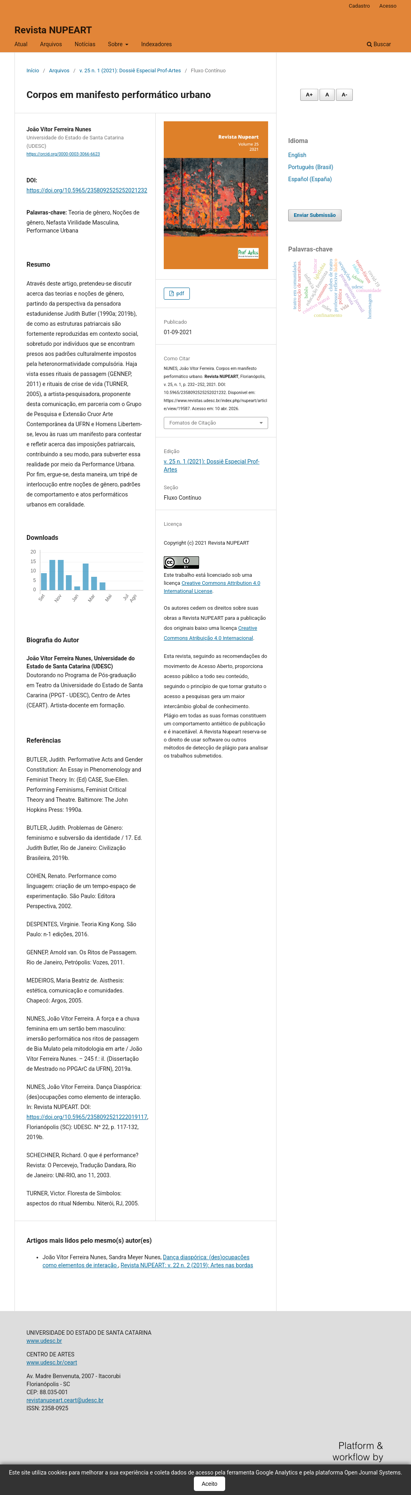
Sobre (116, 44)
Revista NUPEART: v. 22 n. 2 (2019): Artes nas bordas (187, 1265)
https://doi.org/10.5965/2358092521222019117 (86, 1117)
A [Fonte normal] (327, 95)
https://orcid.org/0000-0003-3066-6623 (63, 154)
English (297, 155)
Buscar (379, 44)
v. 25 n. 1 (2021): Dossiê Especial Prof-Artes (130, 70)
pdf (179, 293)
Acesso (388, 6)
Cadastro (359, 6)
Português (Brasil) (310, 167)
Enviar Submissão (315, 215)
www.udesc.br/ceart (51, 1362)
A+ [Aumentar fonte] (309, 95)
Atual (20, 44)
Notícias (85, 44)
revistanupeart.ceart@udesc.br (65, 1400)
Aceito (210, 1484)
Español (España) (310, 179)
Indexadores (156, 44)
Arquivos (51, 44)
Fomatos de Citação (192, 423)
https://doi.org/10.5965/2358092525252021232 (86, 190)
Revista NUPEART (53, 30)
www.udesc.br (44, 1341)
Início (32, 70)
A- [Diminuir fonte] (344, 95)
